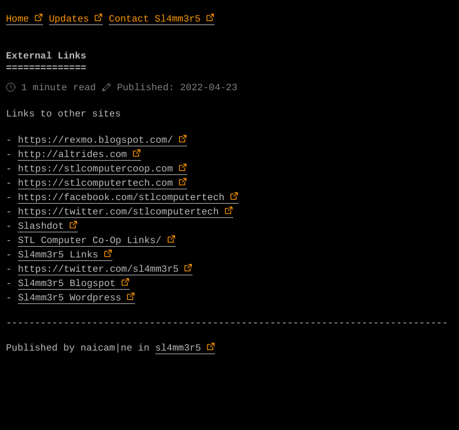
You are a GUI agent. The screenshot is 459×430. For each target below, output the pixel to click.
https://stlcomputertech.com (95, 183)
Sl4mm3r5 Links (58, 255)
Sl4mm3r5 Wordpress (69, 298)
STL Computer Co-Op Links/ (89, 240)
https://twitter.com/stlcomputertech (118, 212)
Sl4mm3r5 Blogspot (66, 283)
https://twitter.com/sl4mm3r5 (98, 269)
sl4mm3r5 (178, 348)
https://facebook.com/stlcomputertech (121, 197)
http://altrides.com (72, 154)
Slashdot (41, 226)
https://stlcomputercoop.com (95, 169)
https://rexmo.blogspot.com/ (95, 140)
